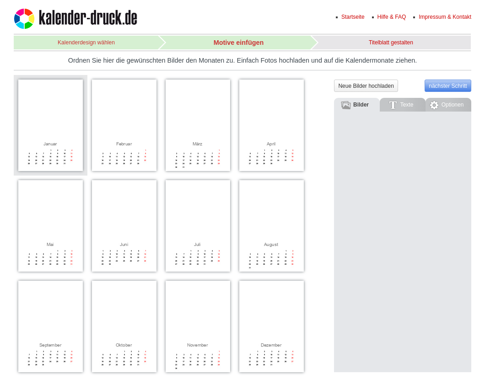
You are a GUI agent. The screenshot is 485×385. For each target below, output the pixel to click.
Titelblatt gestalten (391, 42)
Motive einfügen (239, 42)
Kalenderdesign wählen (86, 42)
